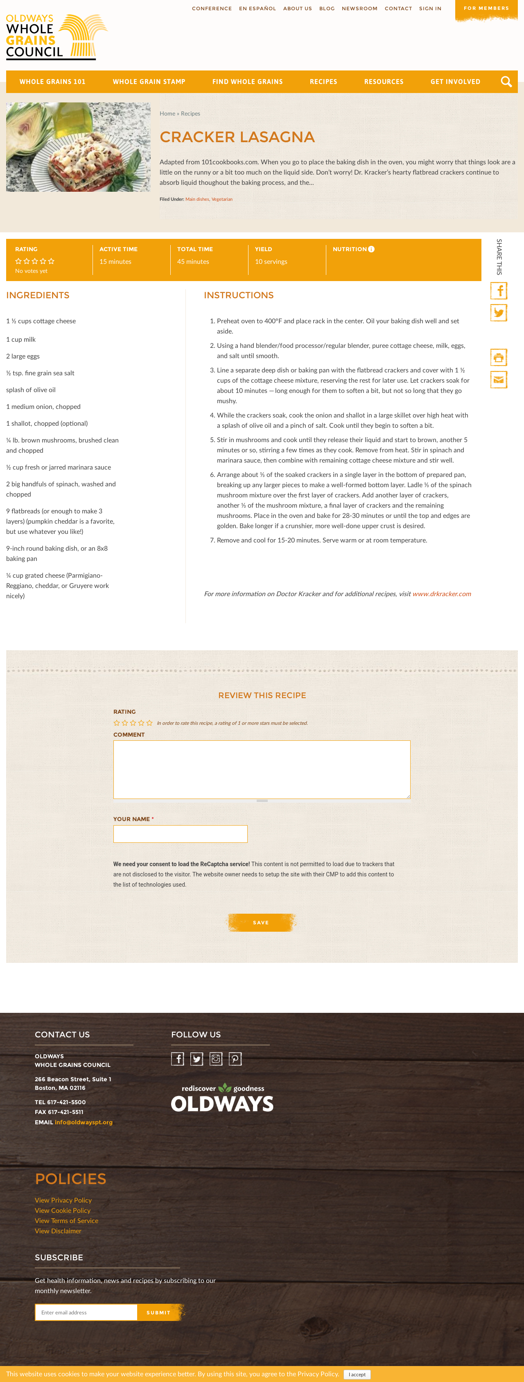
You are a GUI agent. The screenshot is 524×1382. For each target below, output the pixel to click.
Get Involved (456, 81)
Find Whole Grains (247, 81)
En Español (254, 8)
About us (294, 8)
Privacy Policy (318, 1373)
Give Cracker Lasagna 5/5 (150, 723)
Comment (129, 734)
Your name (133, 819)
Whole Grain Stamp (149, 81)
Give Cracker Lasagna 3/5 (134, 723)
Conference (209, 8)
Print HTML (499, 358)
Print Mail (499, 380)
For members (485, 8)
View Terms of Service (66, 1220)
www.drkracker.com (441, 593)
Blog (324, 8)
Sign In (427, 8)
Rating (124, 711)
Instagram (217, 1059)
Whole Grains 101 (53, 81)
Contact (395, 8)
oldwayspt (222, 1100)
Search (506, 81)
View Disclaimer (58, 1230)
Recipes (323, 81)
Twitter (499, 313)
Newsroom (357, 8)
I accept (357, 1374)
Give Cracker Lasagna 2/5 (126, 723)
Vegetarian (222, 199)
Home (167, 113)
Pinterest (236, 1059)
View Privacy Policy (63, 1200)
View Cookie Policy (62, 1210)
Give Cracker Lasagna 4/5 (142, 723)
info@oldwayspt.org (84, 1122)
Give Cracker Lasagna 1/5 (117, 723)
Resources (384, 81)
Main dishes (197, 199)
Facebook (499, 291)
